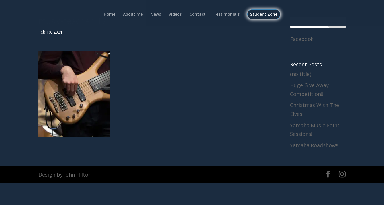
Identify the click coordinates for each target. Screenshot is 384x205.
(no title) (300, 74)
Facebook (302, 39)
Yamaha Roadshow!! (314, 145)
